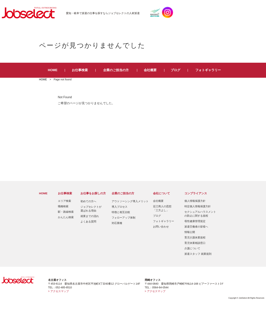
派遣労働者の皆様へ (196, 226)
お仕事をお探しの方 (93, 193)
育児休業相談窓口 (194, 242)
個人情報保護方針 (194, 200)
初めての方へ (88, 201)
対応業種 (117, 223)
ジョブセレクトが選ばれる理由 (91, 208)
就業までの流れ (89, 216)
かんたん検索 (66, 217)
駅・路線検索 (66, 211)
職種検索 (63, 206)
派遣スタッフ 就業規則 (197, 253)
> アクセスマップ (58, 291)
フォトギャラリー (208, 70)
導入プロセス (119, 206)
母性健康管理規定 (194, 221)
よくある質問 (88, 221)
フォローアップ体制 (123, 217)
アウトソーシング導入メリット (130, 201)
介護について (192, 248)
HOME (53, 70)
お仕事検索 (80, 70)
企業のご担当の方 (116, 70)
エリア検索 (64, 200)
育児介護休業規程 (194, 237)
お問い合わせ (161, 226)
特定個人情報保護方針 (197, 206)
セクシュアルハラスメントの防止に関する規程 (200, 213)
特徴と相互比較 (121, 212)
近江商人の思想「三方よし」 (162, 208)
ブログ (175, 70)
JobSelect (31, 12)
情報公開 (189, 232)
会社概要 (150, 70)
